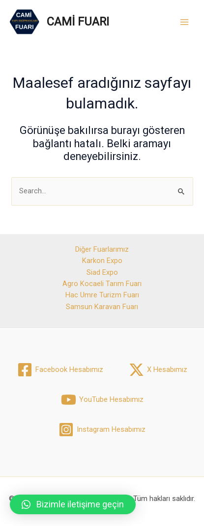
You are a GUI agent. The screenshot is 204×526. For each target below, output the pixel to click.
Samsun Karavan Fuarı (102, 306)
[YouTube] (102, 400)
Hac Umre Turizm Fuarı (102, 294)
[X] (158, 370)
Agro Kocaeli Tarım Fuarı (102, 283)
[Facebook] (60, 370)
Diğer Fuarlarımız (102, 249)
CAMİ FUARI (78, 21)
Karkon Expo (102, 260)
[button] (73, 504)
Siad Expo (102, 272)
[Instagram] (102, 430)
